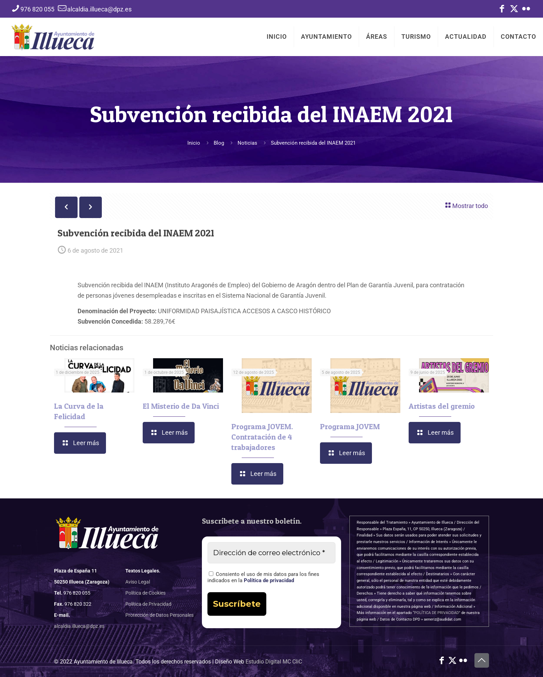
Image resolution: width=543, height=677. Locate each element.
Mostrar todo (466, 205)
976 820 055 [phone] (37, 9)
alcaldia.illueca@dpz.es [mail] (99, 9)
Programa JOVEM (350, 426)
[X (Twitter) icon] (514, 10)
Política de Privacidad (148, 604)
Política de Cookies (145, 593)
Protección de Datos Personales (159, 615)
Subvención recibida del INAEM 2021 (313, 143)
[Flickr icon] (526, 10)
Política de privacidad (269, 580)
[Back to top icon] (481, 660)
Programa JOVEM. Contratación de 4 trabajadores (262, 437)
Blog (219, 143)
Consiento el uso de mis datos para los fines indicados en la (263, 577)
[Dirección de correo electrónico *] (271, 552)
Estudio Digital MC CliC (274, 661)
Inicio (193, 143)
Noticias (247, 143)
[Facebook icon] (502, 10)
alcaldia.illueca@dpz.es (79, 626)
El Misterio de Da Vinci (181, 405)
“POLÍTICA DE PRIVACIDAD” (436, 613)
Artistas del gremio (442, 405)
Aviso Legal (137, 582)
